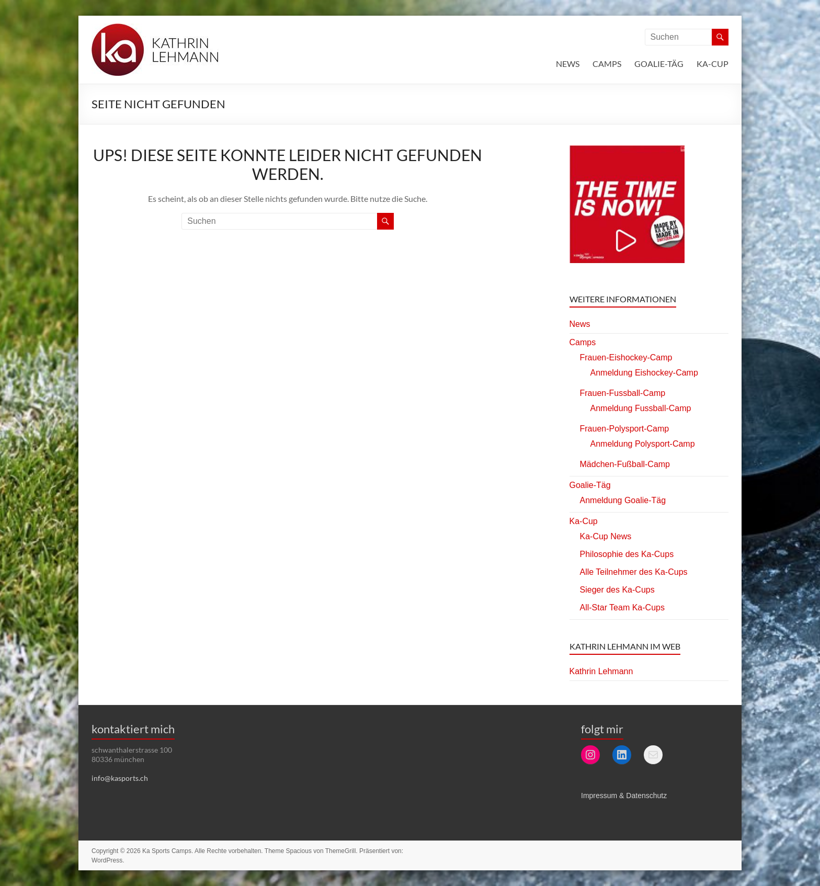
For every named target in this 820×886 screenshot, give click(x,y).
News (567, 64)
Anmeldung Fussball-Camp (640, 408)
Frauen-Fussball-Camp (623, 393)
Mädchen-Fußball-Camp (625, 464)
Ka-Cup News (606, 536)
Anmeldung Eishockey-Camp (644, 372)
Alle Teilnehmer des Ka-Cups (634, 571)
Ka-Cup (712, 64)
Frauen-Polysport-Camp (624, 428)
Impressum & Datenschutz (624, 795)
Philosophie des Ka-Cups (627, 554)
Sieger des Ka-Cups (617, 589)
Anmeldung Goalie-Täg (623, 500)
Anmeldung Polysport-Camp (642, 443)
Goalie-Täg (659, 64)
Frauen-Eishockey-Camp (626, 357)
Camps (607, 64)
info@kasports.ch (120, 778)
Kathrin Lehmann (601, 671)
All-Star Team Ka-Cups (622, 607)
